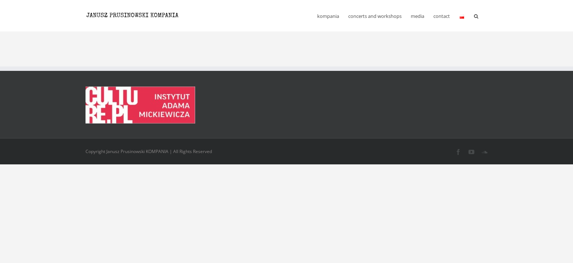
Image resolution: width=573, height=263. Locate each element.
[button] (485, 15)
